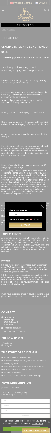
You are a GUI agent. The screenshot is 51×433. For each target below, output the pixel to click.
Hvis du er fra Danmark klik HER (24, 219)
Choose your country (18, 210)
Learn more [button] (37, 423)
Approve (25, 225)
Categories (25, 25)
